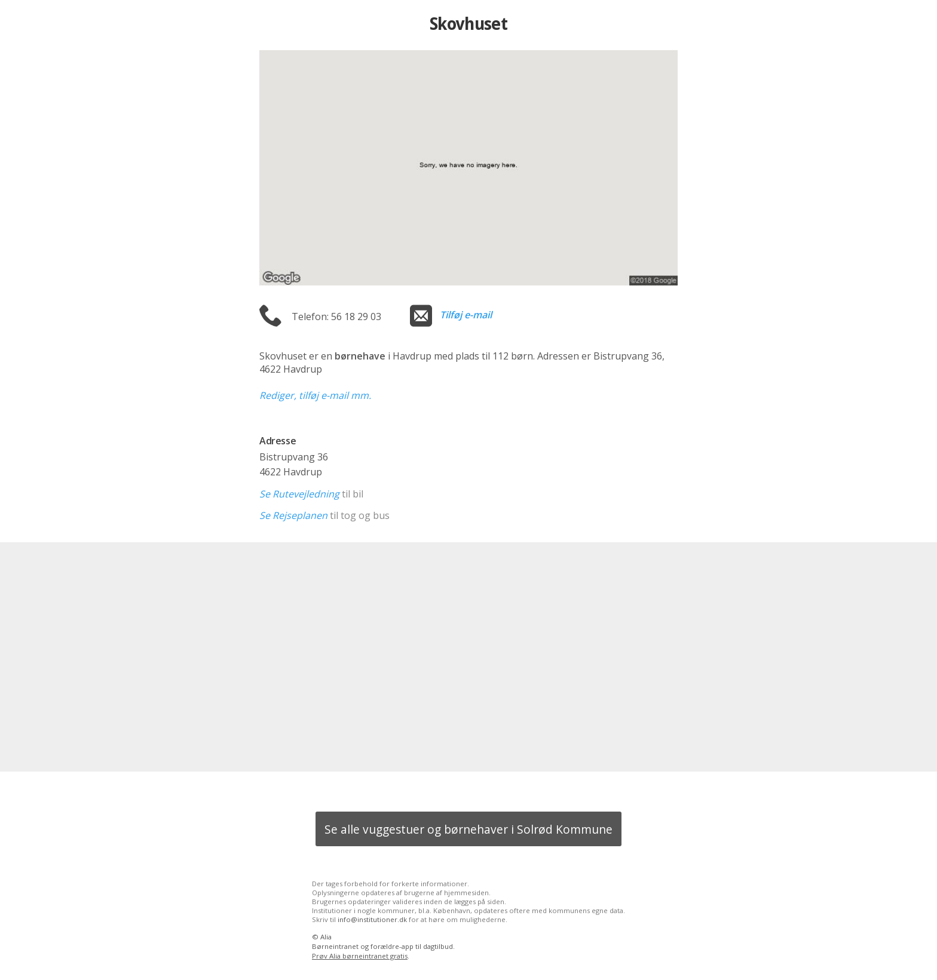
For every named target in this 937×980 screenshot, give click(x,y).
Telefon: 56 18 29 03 (336, 316)
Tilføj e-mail (466, 314)
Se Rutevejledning (299, 493)
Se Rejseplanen (293, 515)
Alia (326, 936)
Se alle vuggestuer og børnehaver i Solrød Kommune (468, 829)
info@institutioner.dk (372, 919)
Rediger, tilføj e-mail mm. (315, 395)
